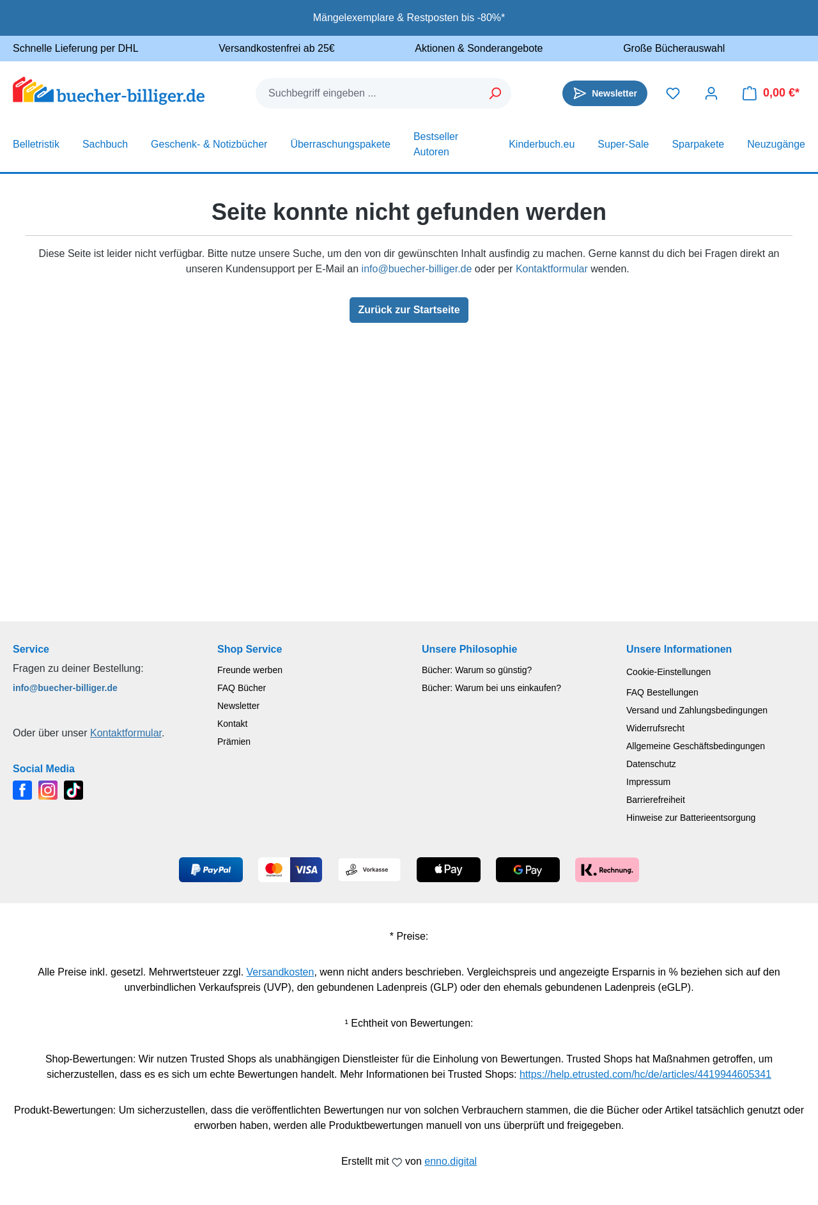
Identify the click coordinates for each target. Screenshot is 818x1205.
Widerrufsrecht (655, 728)
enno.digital (450, 1161)
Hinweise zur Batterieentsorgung (690, 817)
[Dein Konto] (711, 93)
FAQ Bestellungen (662, 692)
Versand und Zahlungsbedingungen (697, 710)
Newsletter (238, 706)
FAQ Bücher (241, 688)
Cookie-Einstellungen (668, 672)
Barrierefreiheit (655, 800)
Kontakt (232, 724)
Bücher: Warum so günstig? (477, 670)
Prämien (234, 741)
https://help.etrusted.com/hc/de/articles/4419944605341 (645, 1074)
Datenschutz (651, 764)
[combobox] (368, 93)
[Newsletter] (604, 93)
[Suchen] (495, 93)
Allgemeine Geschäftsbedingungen (695, 746)
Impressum (648, 782)
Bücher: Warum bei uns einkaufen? (491, 688)
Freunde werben (249, 670)
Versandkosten (280, 972)
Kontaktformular (552, 268)
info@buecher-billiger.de (417, 268)
